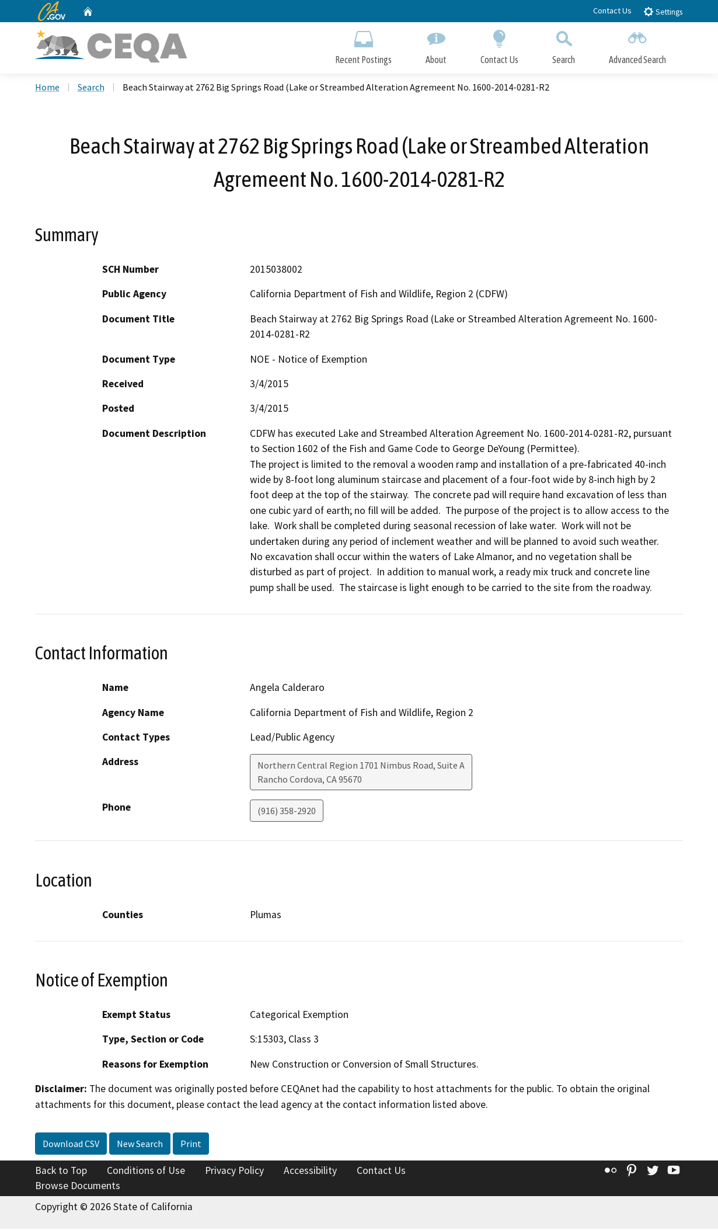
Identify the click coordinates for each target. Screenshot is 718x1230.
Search (563, 45)
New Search (140, 1145)
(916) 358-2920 (286, 812)
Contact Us (612, 10)
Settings (662, 11)
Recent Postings (363, 45)
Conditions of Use (146, 1172)
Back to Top (61, 1172)
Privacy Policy (234, 1172)
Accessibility (310, 1172)
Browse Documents (77, 1186)
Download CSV (71, 1145)
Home (47, 88)
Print (190, 1145)
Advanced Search (637, 45)
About (436, 45)
